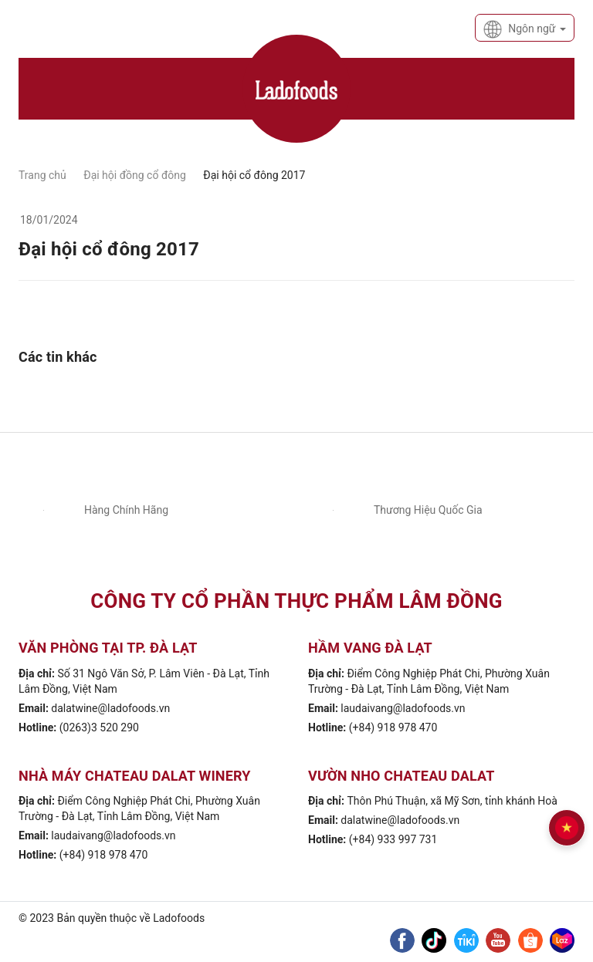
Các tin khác (58, 357)
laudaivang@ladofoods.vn (403, 708)
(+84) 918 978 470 (393, 727)
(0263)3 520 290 (99, 727)
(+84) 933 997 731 (393, 839)
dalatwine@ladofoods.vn (110, 708)
